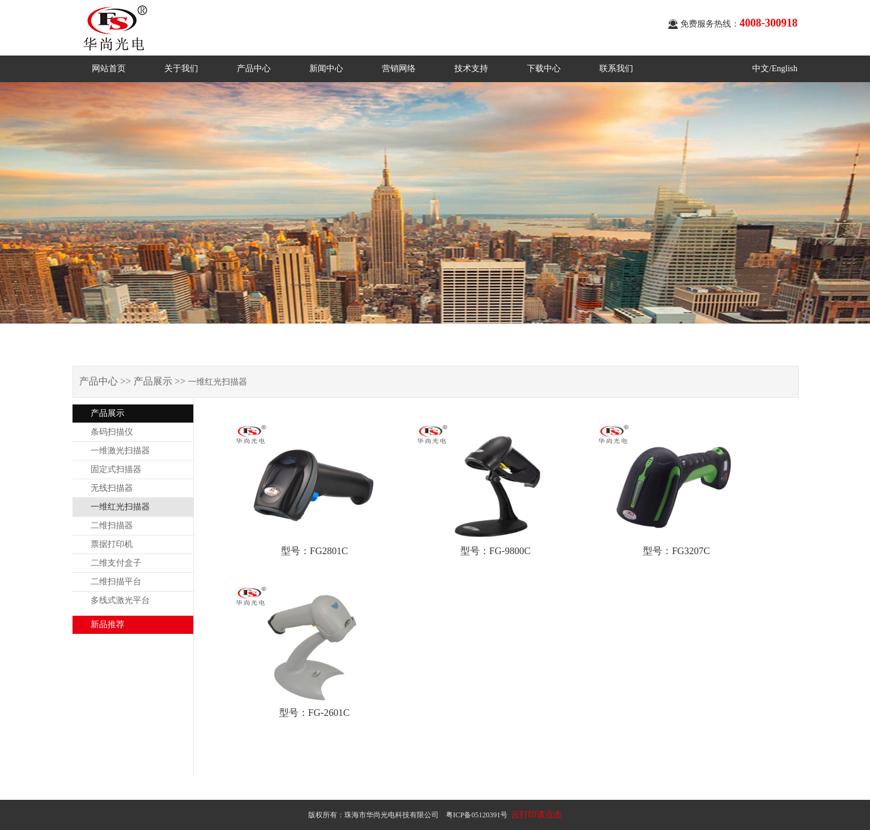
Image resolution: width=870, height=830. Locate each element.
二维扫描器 (112, 525)
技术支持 (471, 68)
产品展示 (107, 413)
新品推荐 (107, 624)
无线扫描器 (112, 488)
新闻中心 (326, 68)
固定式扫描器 (116, 469)
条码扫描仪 (112, 431)
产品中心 (254, 68)
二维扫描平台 (116, 581)
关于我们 (181, 68)
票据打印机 (112, 544)
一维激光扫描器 (120, 450)
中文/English (775, 68)
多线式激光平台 (120, 600)
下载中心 (544, 68)
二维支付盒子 (116, 562)
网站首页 (109, 68)
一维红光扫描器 (120, 506)
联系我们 (616, 68)
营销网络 (399, 68)
